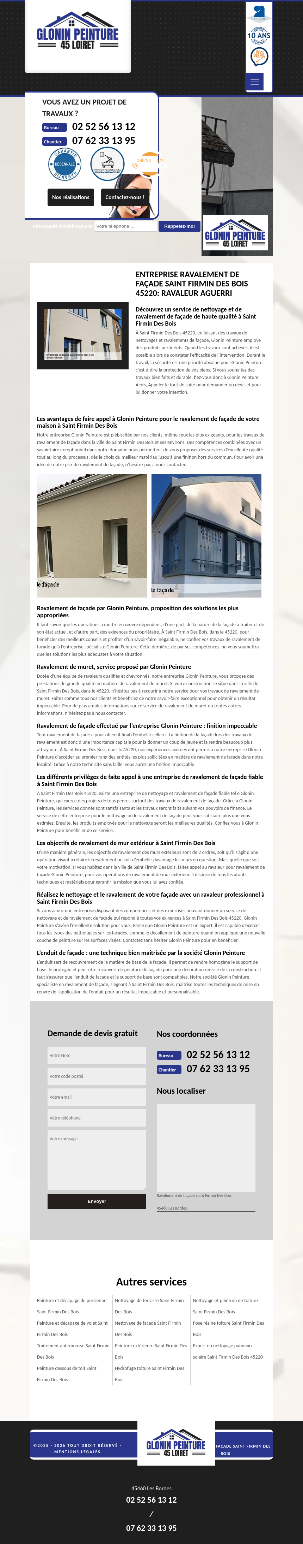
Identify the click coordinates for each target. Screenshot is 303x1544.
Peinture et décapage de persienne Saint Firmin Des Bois (71, 1306)
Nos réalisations (70, 197)
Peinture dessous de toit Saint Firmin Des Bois (67, 1374)
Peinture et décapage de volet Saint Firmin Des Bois (72, 1328)
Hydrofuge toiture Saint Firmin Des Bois (149, 1374)
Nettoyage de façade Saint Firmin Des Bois (148, 1328)
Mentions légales (77, 1451)
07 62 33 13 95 (218, 1068)
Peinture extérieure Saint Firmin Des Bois (151, 1351)
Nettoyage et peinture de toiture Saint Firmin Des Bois (225, 1306)
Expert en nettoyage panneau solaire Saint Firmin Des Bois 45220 (228, 1351)
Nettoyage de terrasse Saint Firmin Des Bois (149, 1306)
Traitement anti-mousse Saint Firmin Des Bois (73, 1351)
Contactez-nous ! (125, 197)
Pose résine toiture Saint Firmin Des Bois (228, 1328)
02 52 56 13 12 (218, 1054)
